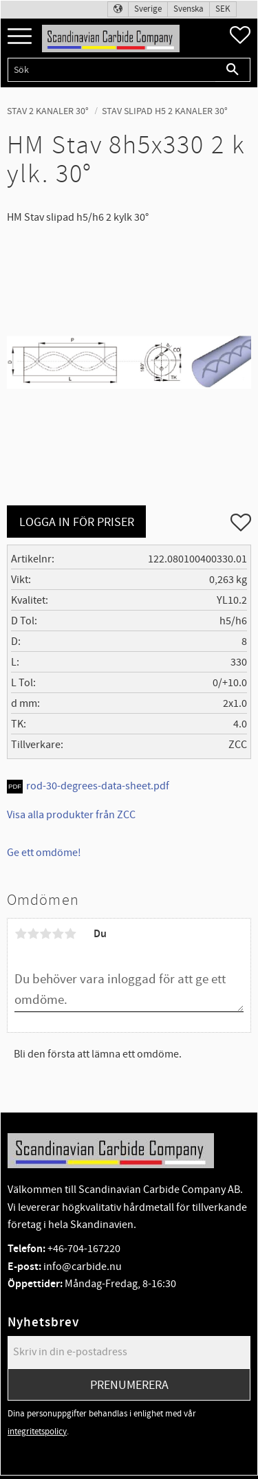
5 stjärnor (70, 934)
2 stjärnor (33, 934)
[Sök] (232, 70)
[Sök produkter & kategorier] (111, 70)
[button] (20, 37)
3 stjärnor (45, 934)
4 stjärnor (58, 934)
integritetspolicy (37, 1431)
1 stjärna (20, 934)
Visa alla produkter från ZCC (71, 815)
